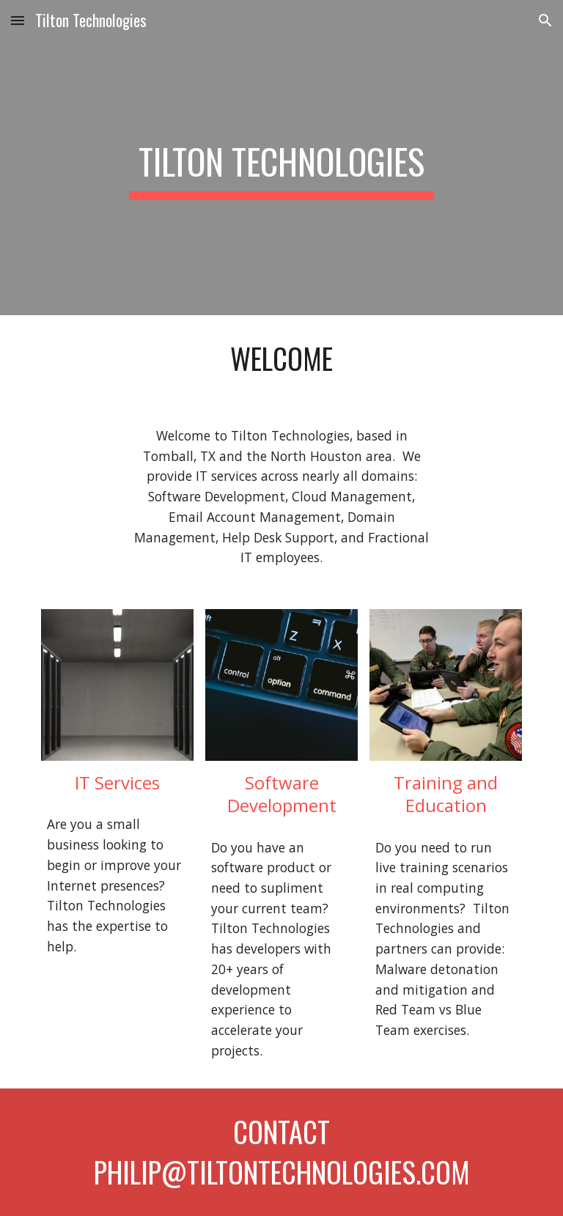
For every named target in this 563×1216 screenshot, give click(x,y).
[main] (281, 157)
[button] (17, 20)
